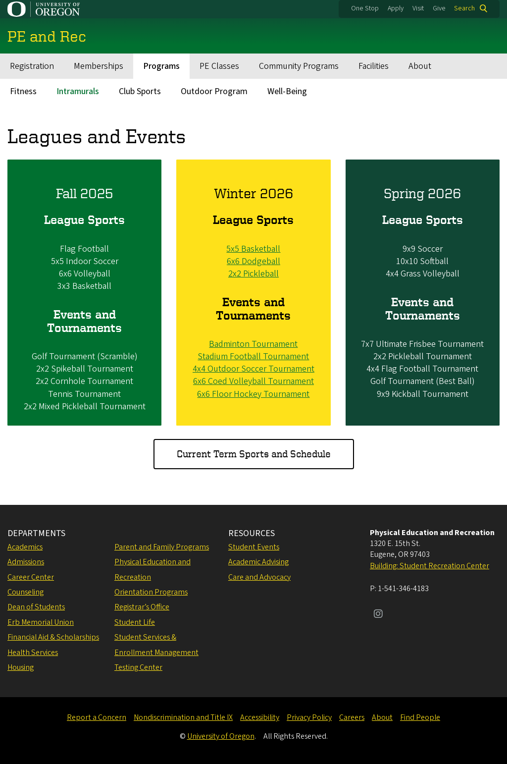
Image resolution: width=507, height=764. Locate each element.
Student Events (253, 547)
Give (439, 8)
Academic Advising (258, 561)
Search (464, 8)
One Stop (365, 8)
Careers (351, 717)
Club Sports (140, 91)
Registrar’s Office (141, 606)
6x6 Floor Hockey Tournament (253, 393)
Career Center (30, 577)
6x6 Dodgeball (253, 261)
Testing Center (138, 667)
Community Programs (299, 66)
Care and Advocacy (259, 577)
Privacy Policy (309, 717)
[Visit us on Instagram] (378, 614)
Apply (396, 8)
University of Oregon (220, 736)
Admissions (25, 561)
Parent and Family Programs (161, 547)
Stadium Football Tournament (253, 356)
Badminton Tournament (253, 344)
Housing (20, 667)
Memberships (98, 66)
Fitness (23, 91)
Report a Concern (96, 717)
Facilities (373, 66)
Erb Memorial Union (40, 622)
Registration (32, 66)
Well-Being (287, 91)
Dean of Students (36, 606)
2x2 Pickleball (253, 274)
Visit (418, 8)
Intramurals (77, 91)
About (419, 66)
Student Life (134, 622)
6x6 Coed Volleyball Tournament (253, 381)
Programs (161, 66)
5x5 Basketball (253, 248)
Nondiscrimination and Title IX (183, 717)
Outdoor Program (214, 91)
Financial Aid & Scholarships (53, 637)
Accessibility (259, 717)
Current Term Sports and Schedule (254, 453)
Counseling (25, 592)
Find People (420, 717)
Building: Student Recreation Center (429, 565)
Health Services (32, 652)
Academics (25, 547)
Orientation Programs (151, 592)
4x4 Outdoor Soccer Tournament (253, 369)
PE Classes (219, 66)
